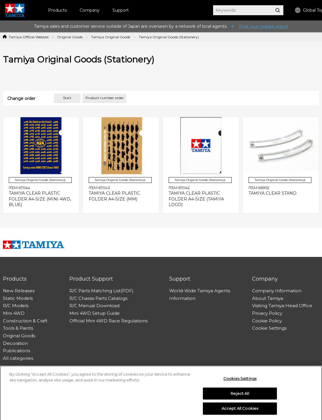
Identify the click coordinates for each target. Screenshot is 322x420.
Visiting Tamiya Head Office (282, 305)
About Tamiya (267, 298)
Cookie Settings (269, 328)
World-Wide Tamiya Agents (199, 290)
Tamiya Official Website (29, 37)
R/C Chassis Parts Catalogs (98, 298)
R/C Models (15, 305)
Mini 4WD (14, 313)
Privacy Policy (267, 313)
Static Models (18, 298)
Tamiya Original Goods (110, 37)
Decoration (15, 343)
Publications (16, 350)
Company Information (277, 290)
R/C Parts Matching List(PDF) (101, 290)
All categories (18, 358)
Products (57, 10)
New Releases (19, 290)
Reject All (240, 395)
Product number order (104, 98)
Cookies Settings (239, 380)
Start (67, 98)
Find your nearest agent (263, 26)
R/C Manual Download (94, 305)
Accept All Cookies (240, 410)
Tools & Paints (18, 328)
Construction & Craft (25, 321)
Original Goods (70, 37)
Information (182, 298)
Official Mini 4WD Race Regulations (108, 321)
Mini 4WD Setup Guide (94, 313)
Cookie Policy (267, 321)
